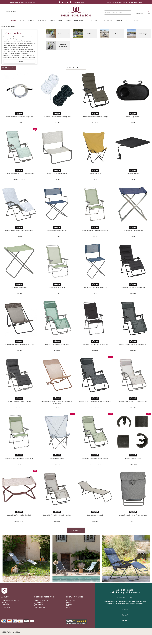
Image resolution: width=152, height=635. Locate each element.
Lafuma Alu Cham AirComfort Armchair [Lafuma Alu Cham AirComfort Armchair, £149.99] (95, 344)
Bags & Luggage (57, 20)
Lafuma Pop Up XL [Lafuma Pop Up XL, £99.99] (95, 173)
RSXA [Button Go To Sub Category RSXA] (117, 34)
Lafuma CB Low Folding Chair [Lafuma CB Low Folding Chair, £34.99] (57, 173)
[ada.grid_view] (148, 68)
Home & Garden (95, 20)
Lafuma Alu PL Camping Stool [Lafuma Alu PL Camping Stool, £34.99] (133, 230)
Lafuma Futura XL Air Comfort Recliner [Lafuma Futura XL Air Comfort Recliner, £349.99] (133, 287)
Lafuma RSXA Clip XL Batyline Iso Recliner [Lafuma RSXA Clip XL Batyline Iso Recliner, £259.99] (57, 515)
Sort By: (69, 68)
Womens (32, 20)
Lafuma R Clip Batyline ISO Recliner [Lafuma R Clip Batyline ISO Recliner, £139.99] (57, 344)
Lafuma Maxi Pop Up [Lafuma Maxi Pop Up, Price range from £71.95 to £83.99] (57, 458)
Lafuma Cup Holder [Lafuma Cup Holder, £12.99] (132, 116)
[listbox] (79, 67)
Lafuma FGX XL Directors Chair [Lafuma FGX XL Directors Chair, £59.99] (57, 230)
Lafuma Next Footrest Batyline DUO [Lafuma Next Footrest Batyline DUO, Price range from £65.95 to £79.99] (19, 515)
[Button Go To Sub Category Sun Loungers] (131, 33)
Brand (14, 20)
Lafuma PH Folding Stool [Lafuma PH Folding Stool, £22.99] (19, 287)
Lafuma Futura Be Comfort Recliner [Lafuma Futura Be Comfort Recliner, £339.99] (19, 401)
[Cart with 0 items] (148, 12)
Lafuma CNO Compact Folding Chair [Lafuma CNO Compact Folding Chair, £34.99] (95, 287)
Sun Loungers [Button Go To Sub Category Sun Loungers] (143, 34)
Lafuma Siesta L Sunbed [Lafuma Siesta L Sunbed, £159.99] (95, 515)
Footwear (43, 20)
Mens (23, 20)
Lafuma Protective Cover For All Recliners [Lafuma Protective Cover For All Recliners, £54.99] (133, 515)
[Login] (139, 11)
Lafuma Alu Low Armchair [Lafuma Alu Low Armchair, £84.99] (57, 287)
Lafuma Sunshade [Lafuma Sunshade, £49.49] (133, 173)
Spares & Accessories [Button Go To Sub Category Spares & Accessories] (63, 45)
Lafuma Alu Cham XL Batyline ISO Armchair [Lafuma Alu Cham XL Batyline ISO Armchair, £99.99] (19, 458)
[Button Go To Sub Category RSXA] (104, 33)
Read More (19, 61)
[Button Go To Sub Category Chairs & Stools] (51, 33)
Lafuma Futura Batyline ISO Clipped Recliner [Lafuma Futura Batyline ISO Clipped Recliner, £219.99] (133, 401)
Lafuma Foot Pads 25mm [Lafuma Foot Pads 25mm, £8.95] (133, 458)
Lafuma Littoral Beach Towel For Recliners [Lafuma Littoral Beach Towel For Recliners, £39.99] (19, 230)
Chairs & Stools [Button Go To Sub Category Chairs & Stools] (63, 34)
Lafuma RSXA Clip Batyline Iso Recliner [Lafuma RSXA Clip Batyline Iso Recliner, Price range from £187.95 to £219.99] (95, 458)
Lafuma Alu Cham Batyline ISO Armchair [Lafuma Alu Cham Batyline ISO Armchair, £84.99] (95, 230)
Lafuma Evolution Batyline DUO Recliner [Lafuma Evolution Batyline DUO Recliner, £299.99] (132, 344)
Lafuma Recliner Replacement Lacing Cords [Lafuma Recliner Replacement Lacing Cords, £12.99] (19, 116)
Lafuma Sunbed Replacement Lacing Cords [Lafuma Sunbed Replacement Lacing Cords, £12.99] (57, 116)
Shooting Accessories (76, 20)
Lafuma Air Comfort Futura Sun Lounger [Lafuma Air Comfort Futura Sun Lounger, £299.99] (95, 116)
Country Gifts (122, 20)
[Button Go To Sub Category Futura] (78, 33)
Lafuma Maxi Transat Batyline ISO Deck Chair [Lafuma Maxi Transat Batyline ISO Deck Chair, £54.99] (19, 344)
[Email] (125, 615)
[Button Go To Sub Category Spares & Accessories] (51, 45)
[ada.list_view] (150, 68)
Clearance (136, 20)
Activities (109, 20)
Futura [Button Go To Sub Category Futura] (89, 34)
